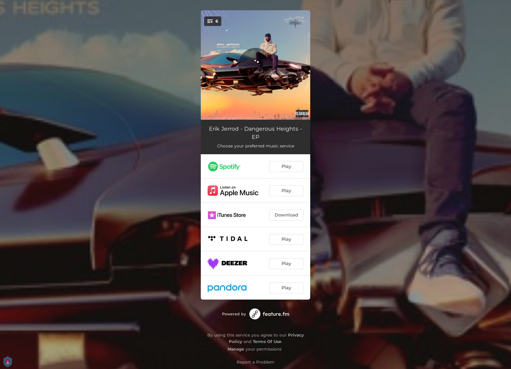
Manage (235, 349)
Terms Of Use (267, 341)
